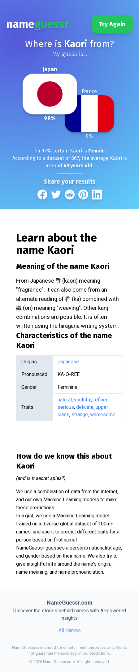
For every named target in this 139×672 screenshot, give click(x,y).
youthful (82, 400)
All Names (70, 630)
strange (80, 414)
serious (66, 407)
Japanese (68, 362)
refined (101, 400)
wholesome (102, 414)
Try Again (112, 24)
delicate (84, 407)
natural (65, 400)
